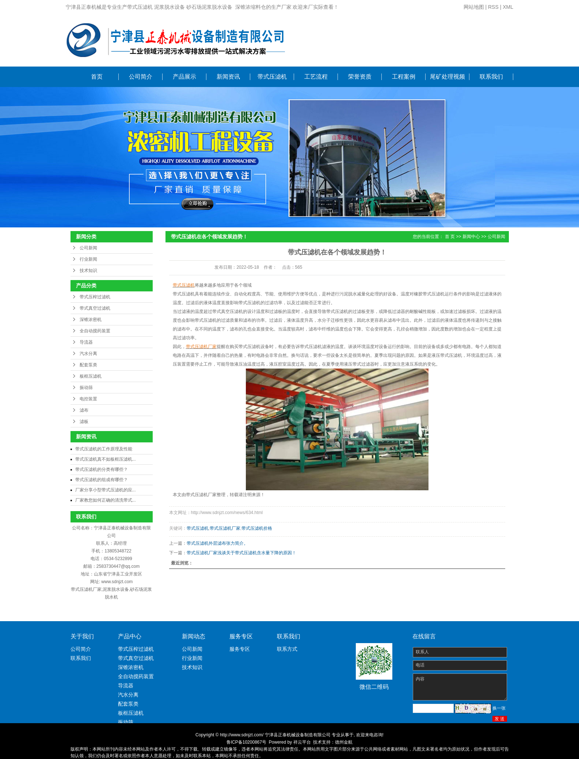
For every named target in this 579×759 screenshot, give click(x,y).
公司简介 (140, 76)
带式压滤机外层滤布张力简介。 (217, 543)
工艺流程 (316, 76)
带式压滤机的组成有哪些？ (101, 479)
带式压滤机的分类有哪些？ (101, 469)
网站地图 (474, 7)
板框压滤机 (91, 376)
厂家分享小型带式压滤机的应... (105, 489)
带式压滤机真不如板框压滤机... (105, 459)
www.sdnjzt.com (117, 581)
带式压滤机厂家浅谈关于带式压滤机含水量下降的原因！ (241, 552)
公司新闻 (88, 247)
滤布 (84, 410)
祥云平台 (302, 742)
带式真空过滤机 (95, 308)
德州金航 (344, 742)
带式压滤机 (272, 76)
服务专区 (239, 649)
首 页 (450, 236)
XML (508, 7)
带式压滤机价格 (256, 528)
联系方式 (287, 649)
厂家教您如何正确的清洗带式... (105, 500)
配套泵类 (88, 364)
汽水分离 (88, 353)
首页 (97, 76)
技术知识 (88, 270)
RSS (493, 7)
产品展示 (184, 76)
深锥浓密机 (91, 319)
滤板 (84, 421)
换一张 (499, 708)
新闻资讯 (228, 76)
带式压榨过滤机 (95, 296)
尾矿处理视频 (447, 76)
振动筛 (86, 387)
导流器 (86, 342)
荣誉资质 (360, 76)
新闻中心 (471, 236)
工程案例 (403, 76)
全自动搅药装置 (95, 330)
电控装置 (88, 398)
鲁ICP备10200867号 (246, 742)
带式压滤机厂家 (225, 528)
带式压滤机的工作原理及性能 (103, 449)
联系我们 (491, 76)
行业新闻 (88, 259)
